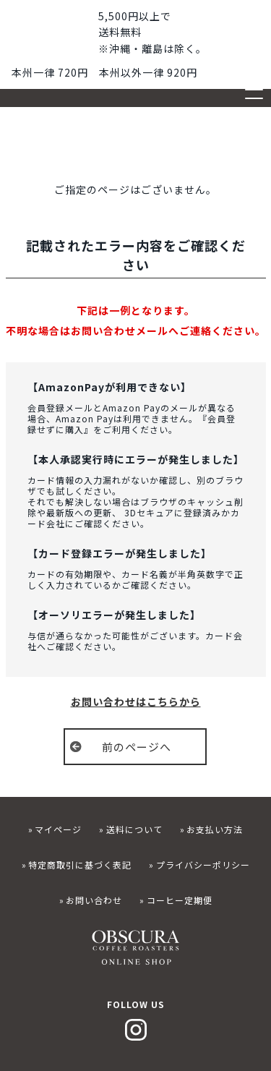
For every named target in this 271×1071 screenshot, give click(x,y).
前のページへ (136, 746)
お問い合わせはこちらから (136, 701)
